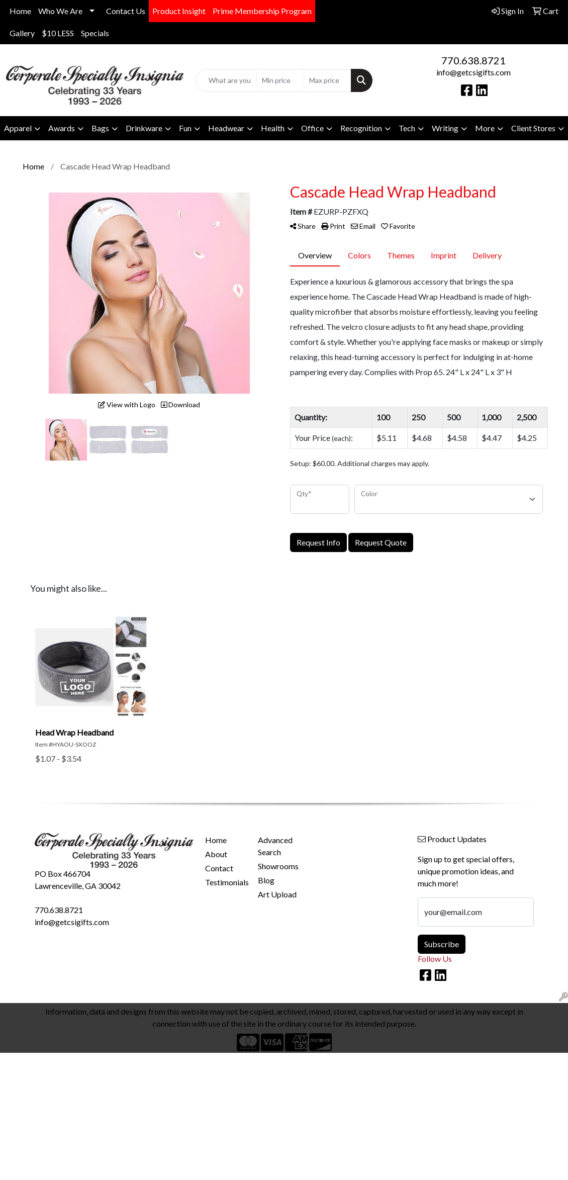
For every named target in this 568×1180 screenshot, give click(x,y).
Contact (219, 868)
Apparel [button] (18, 128)
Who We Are (60, 11)
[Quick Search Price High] (327, 80)
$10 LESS (58, 33)
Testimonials (225, 882)
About (216, 854)
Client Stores (533, 128)
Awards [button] (61, 128)
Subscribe (441, 944)
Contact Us (125, 11)
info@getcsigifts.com (473, 72)
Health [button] (273, 128)
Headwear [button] (226, 128)
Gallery (22, 33)
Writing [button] (445, 128)
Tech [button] (407, 128)
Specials (95, 33)
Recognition (361, 128)
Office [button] (312, 128)
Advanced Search (275, 846)
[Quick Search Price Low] (280, 80)
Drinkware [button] (144, 128)
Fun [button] (185, 128)
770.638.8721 (473, 60)
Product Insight (179, 11)
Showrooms (278, 866)
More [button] (485, 128)
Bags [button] (100, 128)
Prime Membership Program (262, 11)
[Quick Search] (226, 80)
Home (20, 11)
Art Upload (277, 894)
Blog (266, 880)
